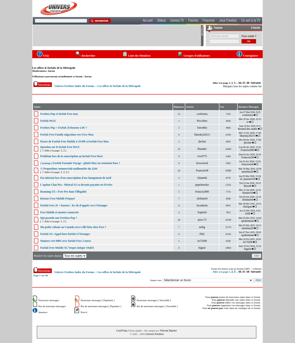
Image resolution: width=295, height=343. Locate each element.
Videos (161, 21)
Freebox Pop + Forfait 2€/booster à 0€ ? (63, 127)
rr (247, 122)
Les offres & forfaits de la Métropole (53, 67)
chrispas (247, 206)
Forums (193, 21)
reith (247, 213)
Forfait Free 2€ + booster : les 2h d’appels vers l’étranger (73, 205)
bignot (202, 247)
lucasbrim (202, 205)
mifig (202, 227)
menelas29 (247, 171)
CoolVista (121, 330)
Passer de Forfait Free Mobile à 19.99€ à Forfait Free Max (74, 141)
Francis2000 (247, 150)
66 (240, 82)
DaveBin (202, 127)
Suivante (256, 82)
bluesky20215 (202, 134)
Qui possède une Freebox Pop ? (58, 217)
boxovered (202, 163)
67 (244, 82)
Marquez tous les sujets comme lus (242, 86)
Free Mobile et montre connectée (59, 212)
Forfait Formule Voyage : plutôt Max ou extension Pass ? (86, 163)
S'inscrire (255, 28)
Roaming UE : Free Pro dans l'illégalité (63, 191)
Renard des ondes (247, 128)
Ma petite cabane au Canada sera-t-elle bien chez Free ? (73, 227)
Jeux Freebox (228, 21)
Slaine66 (202, 177)
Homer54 (247, 192)
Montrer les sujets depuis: (60, 255)
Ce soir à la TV (250, 21)
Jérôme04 (202, 198)
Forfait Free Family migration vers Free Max (66, 134)
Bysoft (247, 185)
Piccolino (202, 120)
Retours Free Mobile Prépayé (57, 198)
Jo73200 (202, 240)
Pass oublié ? (249, 36)
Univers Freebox (154, 334)
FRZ (202, 234)
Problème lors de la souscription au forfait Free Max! (71, 156)
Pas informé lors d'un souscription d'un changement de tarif (75, 177)
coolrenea (202, 113)
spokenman (247, 220)
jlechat (202, 141)
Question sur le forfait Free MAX (60, 147)
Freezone (209, 21)
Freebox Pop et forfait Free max (59, 113)
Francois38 (247, 157)
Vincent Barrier (168, 330)
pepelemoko (202, 184)
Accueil (148, 21)
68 (248, 82)
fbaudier (202, 148)
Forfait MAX (48, 120)
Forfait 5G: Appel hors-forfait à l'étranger (65, 234)
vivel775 (202, 156)
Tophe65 (202, 212)
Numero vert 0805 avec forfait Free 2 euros (65, 240)
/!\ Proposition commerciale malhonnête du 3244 (68, 168)
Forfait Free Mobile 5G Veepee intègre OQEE (67, 247)
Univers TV (177, 21)
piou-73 (202, 219)
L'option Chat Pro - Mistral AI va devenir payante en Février (76, 184)
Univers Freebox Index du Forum (74, 86)
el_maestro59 (247, 179)
